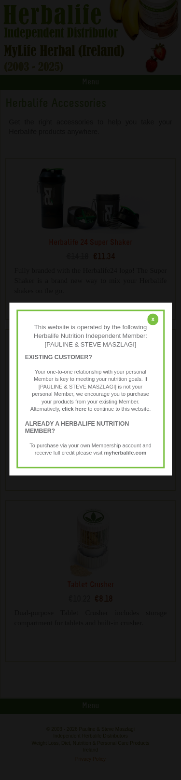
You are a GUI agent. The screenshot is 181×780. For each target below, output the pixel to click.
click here (74, 409)
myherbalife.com (125, 453)
